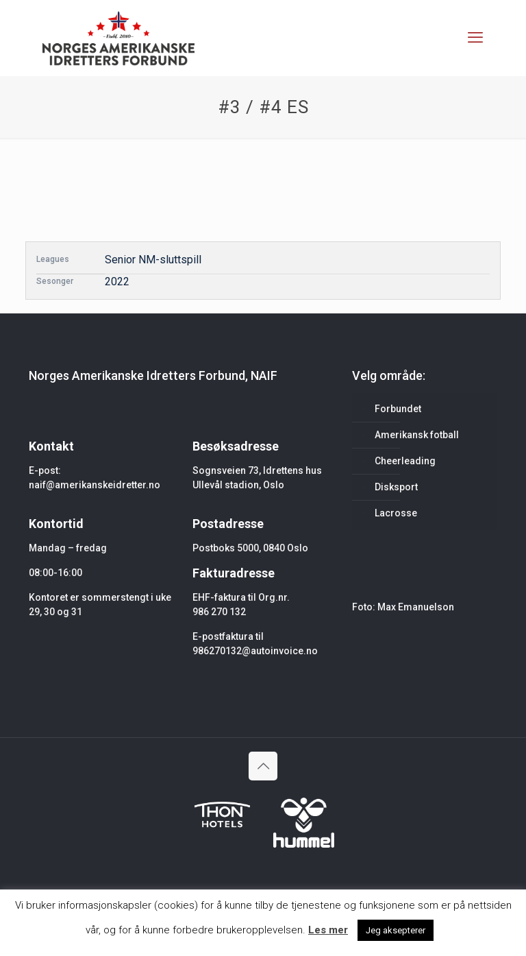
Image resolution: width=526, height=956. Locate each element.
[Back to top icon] (263, 766)
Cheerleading (405, 460)
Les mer (328, 930)
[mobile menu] (475, 37)
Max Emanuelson (415, 606)
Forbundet (398, 408)
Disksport (396, 486)
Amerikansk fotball (417, 434)
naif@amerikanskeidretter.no (94, 484)
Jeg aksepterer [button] (395, 930)
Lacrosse (396, 512)
